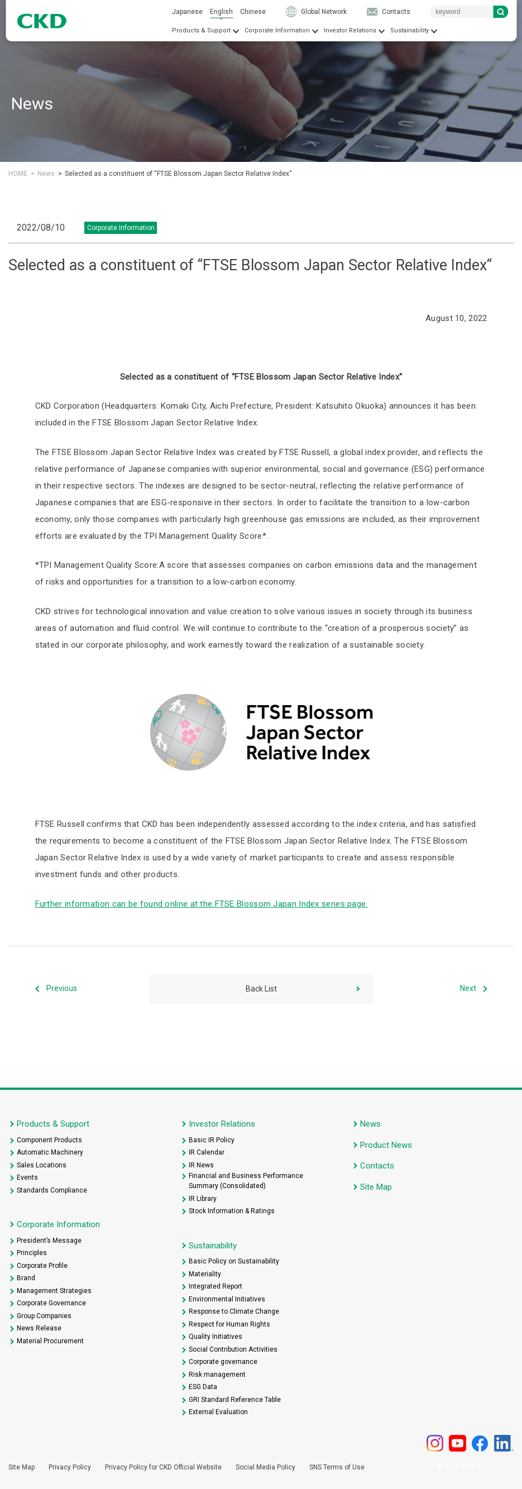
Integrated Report (215, 1286)
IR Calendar (206, 1152)
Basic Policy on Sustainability (234, 1261)
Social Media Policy (265, 1467)
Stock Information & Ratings (232, 1211)
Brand (26, 1278)
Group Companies (44, 1316)
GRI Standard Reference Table (235, 1400)
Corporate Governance (51, 1303)
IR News (201, 1165)
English (221, 12)
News (46, 173)
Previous (61, 988)
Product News (386, 1145)
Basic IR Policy (211, 1140)
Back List (261, 988)
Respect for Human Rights (229, 1324)
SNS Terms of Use (337, 1467)
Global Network (324, 12)
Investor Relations (350, 30)
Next (468, 988)
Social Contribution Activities (233, 1349)
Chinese (253, 12)
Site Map (376, 1187)
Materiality (205, 1274)
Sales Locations (41, 1165)
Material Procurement (50, 1341)
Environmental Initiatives (227, 1299)
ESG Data (203, 1387)
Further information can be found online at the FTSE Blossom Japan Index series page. (201, 904)
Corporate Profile (42, 1266)
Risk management (217, 1374)
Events (27, 1177)
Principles (32, 1253)
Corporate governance (223, 1362)
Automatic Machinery (50, 1152)
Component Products (49, 1140)
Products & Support (201, 30)
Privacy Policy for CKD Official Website (163, 1467)
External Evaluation (218, 1412)
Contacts (396, 12)
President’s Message (49, 1240)
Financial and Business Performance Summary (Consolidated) (246, 1181)
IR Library (203, 1199)
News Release (39, 1328)
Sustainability (409, 30)
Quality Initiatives (215, 1336)
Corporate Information (277, 30)
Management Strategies (54, 1291)
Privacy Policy (70, 1467)
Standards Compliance (52, 1190)
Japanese (187, 12)
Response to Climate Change (234, 1311)
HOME (17, 173)
